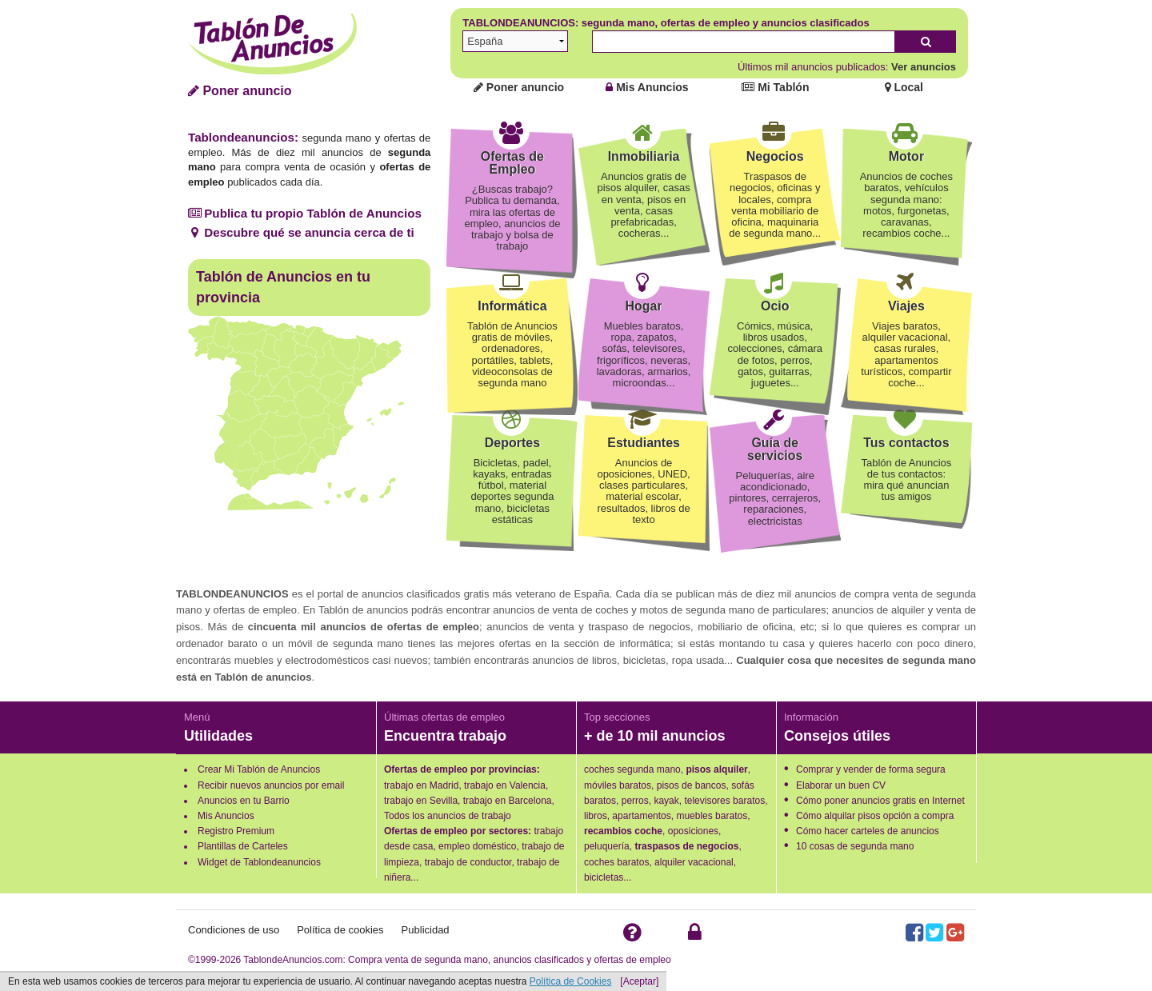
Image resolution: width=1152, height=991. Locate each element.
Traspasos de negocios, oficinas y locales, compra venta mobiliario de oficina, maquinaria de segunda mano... (775, 204)
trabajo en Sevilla (421, 800)
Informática (512, 306)
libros (595, 815)
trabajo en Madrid (421, 785)
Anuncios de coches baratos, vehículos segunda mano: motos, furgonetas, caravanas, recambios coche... (906, 204)
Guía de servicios (774, 449)
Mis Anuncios (647, 87)
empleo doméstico (477, 846)
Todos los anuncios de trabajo (447, 815)
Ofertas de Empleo (512, 163)
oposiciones (693, 831)
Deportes (512, 443)
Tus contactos (906, 443)
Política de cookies (340, 930)
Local (904, 87)
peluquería (607, 846)
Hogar (643, 306)
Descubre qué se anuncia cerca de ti (301, 232)
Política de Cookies (571, 981)
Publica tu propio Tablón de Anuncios (305, 213)
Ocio (775, 306)
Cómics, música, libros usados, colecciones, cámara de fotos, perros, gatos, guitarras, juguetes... (774, 354)
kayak (666, 800)
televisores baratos (724, 800)
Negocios (775, 156)
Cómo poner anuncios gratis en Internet (880, 800)
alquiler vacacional (694, 862)
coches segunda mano (632, 769)
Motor (906, 156)
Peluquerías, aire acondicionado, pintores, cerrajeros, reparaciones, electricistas (775, 498)
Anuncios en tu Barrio (244, 800)
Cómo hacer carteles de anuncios (867, 831)
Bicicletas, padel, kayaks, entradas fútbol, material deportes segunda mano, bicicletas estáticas (512, 491)
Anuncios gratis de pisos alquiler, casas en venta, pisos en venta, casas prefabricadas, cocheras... (643, 204)
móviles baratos (617, 785)
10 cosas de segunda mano (855, 846)
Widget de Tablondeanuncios (259, 862)
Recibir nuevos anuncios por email (271, 785)
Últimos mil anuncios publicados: (847, 67)
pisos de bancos (691, 785)
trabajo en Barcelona (507, 800)
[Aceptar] (639, 981)
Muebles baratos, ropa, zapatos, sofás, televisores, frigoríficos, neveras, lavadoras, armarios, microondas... (644, 354)
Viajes (906, 306)
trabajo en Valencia (505, 785)
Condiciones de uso (233, 930)
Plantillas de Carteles (243, 846)
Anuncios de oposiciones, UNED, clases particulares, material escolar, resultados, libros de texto (643, 491)
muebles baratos (711, 815)
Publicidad (426, 930)
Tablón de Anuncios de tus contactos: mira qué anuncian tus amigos (907, 480)
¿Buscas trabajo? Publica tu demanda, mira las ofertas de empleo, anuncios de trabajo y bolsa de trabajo (512, 217)
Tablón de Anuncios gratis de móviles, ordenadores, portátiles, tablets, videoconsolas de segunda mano (512, 354)
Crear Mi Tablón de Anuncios (259, 769)
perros (635, 800)
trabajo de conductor (468, 862)
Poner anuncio (240, 91)
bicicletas (603, 877)
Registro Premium (236, 831)
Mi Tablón (775, 87)
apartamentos (641, 815)
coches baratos (616, 862)
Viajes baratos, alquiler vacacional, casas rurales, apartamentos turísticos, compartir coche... (906, 354)
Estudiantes (643, 443)
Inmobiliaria (644, 156)
